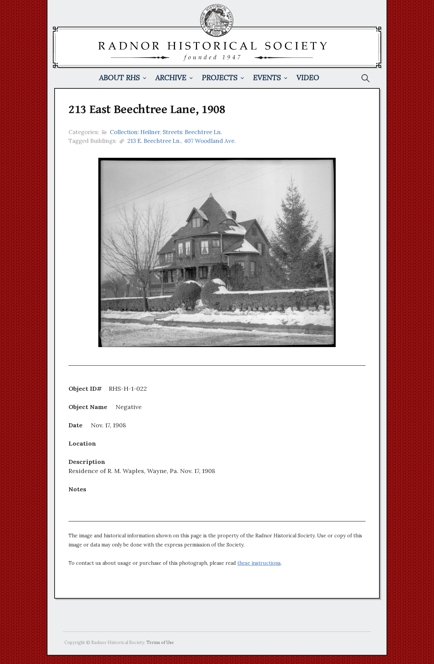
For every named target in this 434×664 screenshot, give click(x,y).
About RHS (119, 77)
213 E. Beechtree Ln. (154, 141)
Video (307, 77)
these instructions (259, 563)
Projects (219, 77)
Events (267, 77)
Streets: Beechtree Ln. (192, 132)
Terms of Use (160, 642)
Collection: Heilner (135, 132)
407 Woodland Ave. (210, 141)
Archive (170, 77)
